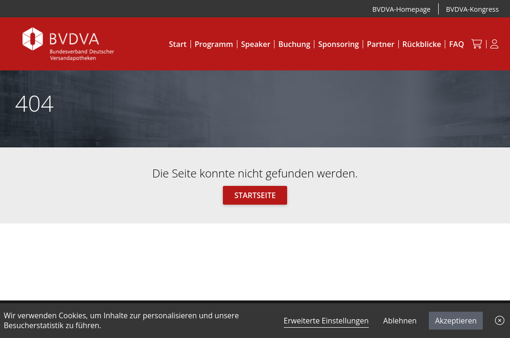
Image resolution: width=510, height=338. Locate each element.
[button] (499, 320)
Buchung (294, 44)
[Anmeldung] (494, 44)
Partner (381, 44)
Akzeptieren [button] (456, 320)
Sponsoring (338, 44)
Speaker (256, 44)
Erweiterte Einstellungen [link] (326, 320)
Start (178, 44)
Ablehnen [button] (400, 320)
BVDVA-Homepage (402, 9)
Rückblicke (422, 44)
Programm (214, 44)
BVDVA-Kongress (472, 9)
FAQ (456, 44)
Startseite (254, 195)
